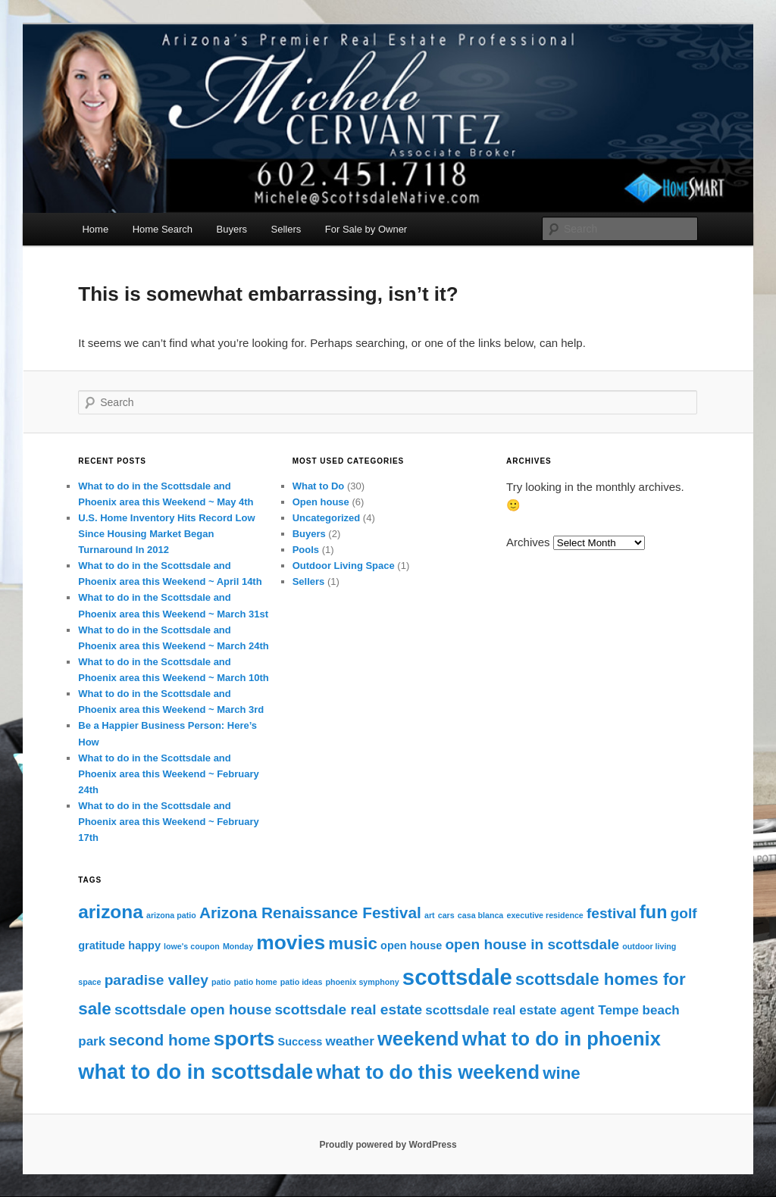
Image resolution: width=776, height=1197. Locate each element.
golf (684, 913)
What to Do (319, 486)
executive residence (544, 915)
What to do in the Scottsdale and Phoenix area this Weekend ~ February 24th (168, 773)
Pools (306, 549)
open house (411, 945)
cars (446, 915)
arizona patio (171, 915)
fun (653, 912)
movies (290, 942)
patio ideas (301, 981)
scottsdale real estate (348, 1009)
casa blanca (480, 915)
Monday (238, 946)
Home (95, 229)
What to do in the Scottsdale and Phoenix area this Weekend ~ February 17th (168, 821)
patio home (255, 981)
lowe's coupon (192, 946)
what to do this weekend (428, 1072)
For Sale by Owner (366, 229)
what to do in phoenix (561, 1038)
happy (144, 945)
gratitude (101, 945)
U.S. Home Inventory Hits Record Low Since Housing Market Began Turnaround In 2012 (166, 533)
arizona (110, 912)
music (352, 943)
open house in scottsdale (532, 944)
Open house (321, 502)
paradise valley (156, 980)
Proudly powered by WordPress (387, 1144)
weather (349, 1041)
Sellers (286, 229)
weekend (418, 1038)
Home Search (162, 229)
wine (561, 1073)
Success (300, 1042)
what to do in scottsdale (195, 1071)
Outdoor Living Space (344, 565)
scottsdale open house (192, 1009)
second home (159, 1040)
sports (244, 1038)
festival (612, 913)
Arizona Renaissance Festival (310, 912)
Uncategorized (327, 517)
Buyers (232, 229)
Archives (528, 542)
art (429, 915)
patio (220, 981)
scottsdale (457, 976)
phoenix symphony (362, 981)
